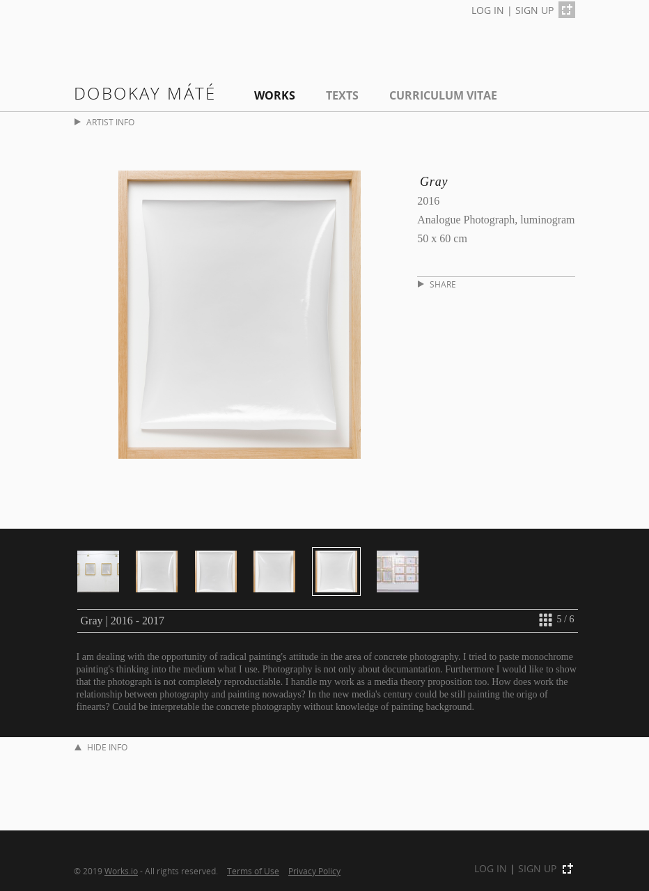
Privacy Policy (314, 870)
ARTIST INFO (104, 122)
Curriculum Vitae (443, 95)
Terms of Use (253, 870)
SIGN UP (534, 10)
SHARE (437, 284)
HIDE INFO (101, 747)
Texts (342, 95)
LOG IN (487, 10)
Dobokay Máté (145, 92)
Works (274, 95)
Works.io (121, 870)
